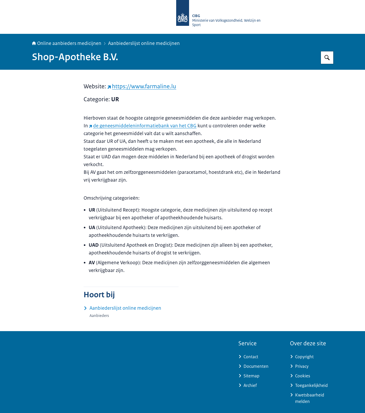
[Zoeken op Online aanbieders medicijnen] (327, 57)
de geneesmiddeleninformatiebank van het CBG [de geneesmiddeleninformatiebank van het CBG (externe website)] (143, 126)
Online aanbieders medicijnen (66, 43)
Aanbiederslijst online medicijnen (144, 43)
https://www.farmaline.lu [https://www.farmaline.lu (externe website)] (141, 86)
